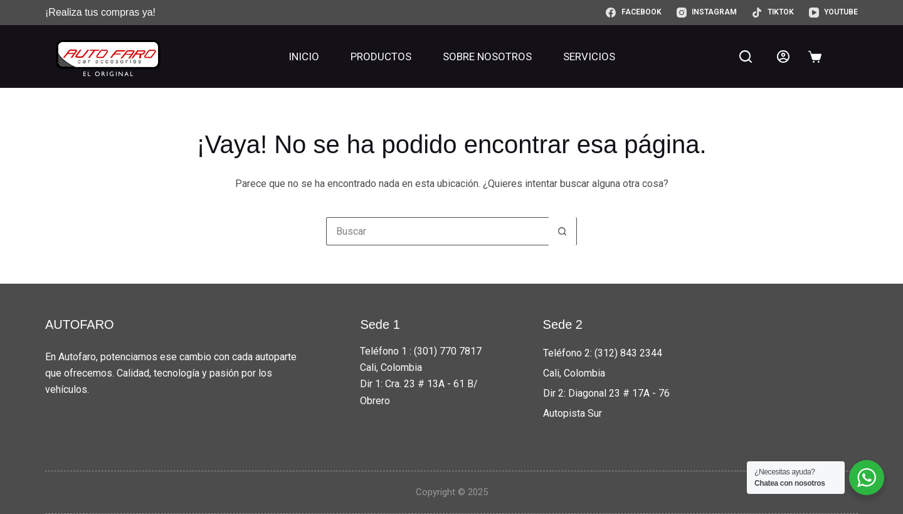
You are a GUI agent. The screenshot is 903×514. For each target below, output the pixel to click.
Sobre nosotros (487, 56)
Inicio (303, 56)
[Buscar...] (437, 231)
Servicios (589, 56)
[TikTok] (772, 12)
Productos (381, 56)
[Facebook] (633, 12)
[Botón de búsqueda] (562, 231)
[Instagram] (707, 12)
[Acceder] (783, 56)
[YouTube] (833, 12)
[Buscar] (745, 56)
